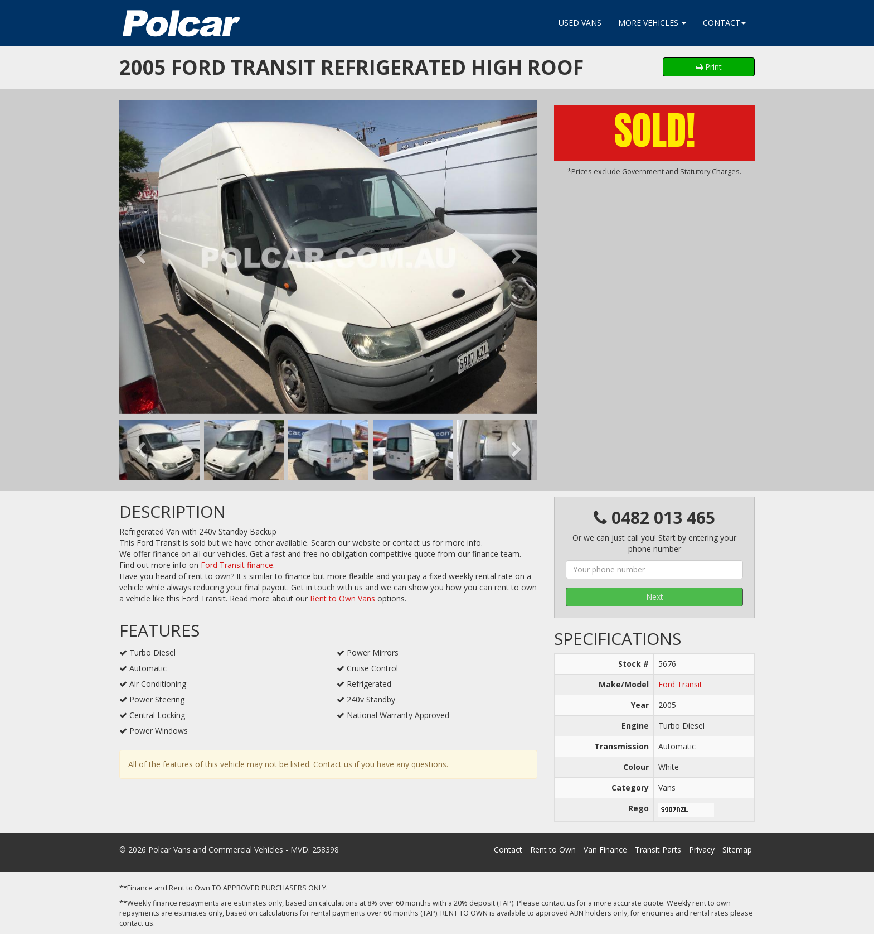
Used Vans (580, 22)
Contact (508, 849)
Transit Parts (658, 849)
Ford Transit (680, 684)
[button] (140, 257)
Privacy (702, 849)
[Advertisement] (654, 260)
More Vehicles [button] (652, 22)
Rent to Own (553, 849)
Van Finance (605, 849)
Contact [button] (724, 22)
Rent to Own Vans (342, 598)
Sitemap (737, 849)
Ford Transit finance (237, 565)
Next (654, 596)
